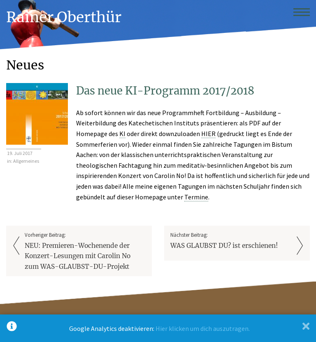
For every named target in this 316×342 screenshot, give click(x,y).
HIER (208, 133)
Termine (196, 197)
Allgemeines (26, 161)
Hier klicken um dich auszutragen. (203, 328)
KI (122, 133)
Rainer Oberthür (63, 17)
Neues (25, 65)
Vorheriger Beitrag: (85, 251)
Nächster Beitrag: (230, 241)
